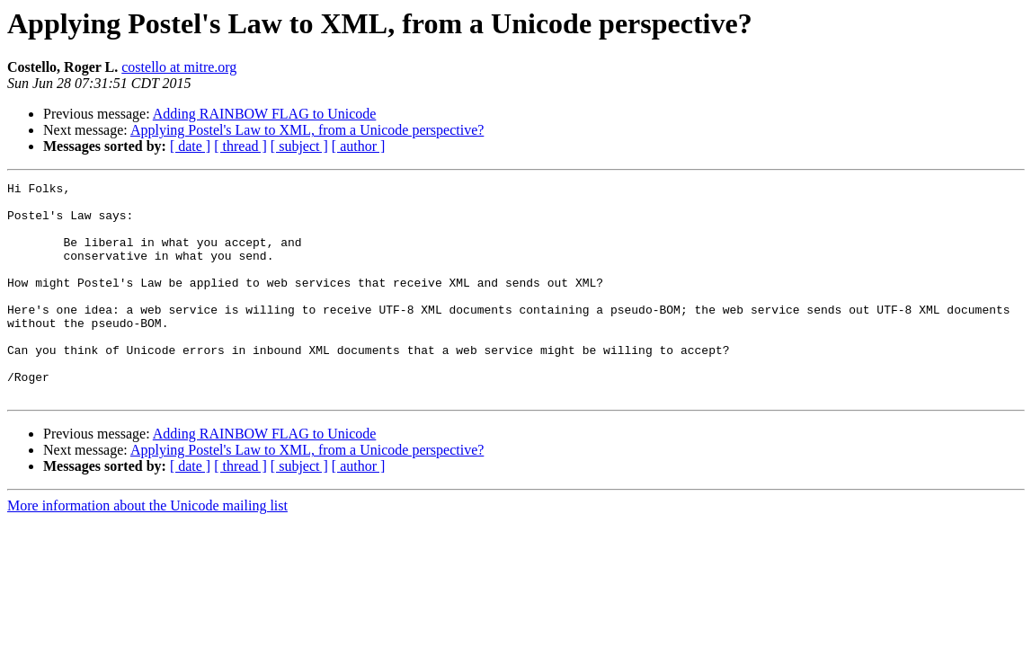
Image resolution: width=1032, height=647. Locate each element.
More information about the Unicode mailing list (147, 548)
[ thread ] (240, 146)
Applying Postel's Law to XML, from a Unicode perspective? (307, 129)
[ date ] (190, 146)
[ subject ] (299, 146)
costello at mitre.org (178, 67)
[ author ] (359, 146)
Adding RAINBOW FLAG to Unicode (265, 113)
